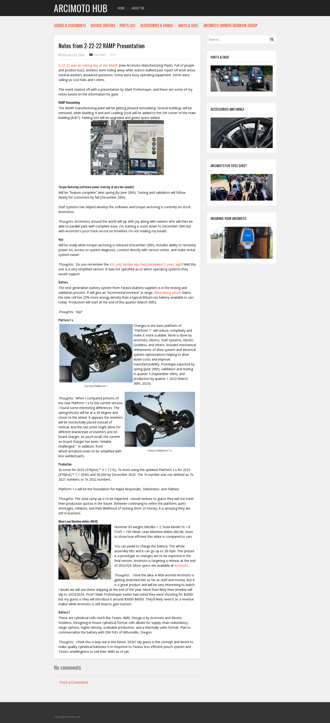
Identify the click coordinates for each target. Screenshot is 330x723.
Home (121, 8)
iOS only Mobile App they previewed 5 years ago (145, 264)
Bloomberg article (167, 292)
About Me (138, 8)
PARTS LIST (128, 25)
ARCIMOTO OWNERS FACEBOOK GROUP (231, 25)
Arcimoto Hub (80, 8)
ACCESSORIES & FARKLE (156, 25)
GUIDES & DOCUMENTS (70, 25)
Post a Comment (74, 682)
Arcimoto (181, 565)
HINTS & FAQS (188, 25)
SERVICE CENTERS (103, 25)
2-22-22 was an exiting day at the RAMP (88, 65)
